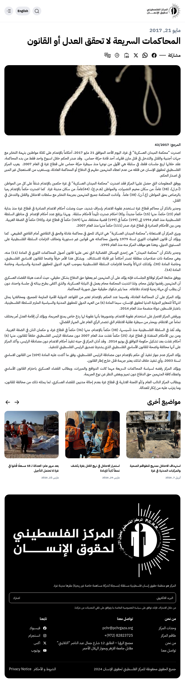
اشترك (16, 598)
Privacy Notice (20, 669)
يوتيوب (42, 650)
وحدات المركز (167, 628)
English (23, 11)
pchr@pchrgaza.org (117, 628)
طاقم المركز (168, 635)
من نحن (170, 643)
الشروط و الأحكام (45, 669)
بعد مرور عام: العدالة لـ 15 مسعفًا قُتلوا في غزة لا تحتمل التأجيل (33, 468)
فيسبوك (42, 628)
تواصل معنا (168, 650)
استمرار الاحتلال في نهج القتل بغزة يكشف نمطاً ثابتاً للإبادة (95, 468)
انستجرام (42, 635)
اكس (42, 643)
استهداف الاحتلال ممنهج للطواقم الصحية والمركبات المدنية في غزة (155, 468)
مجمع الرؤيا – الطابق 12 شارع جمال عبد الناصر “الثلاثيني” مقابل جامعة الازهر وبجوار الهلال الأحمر (95, 646)
